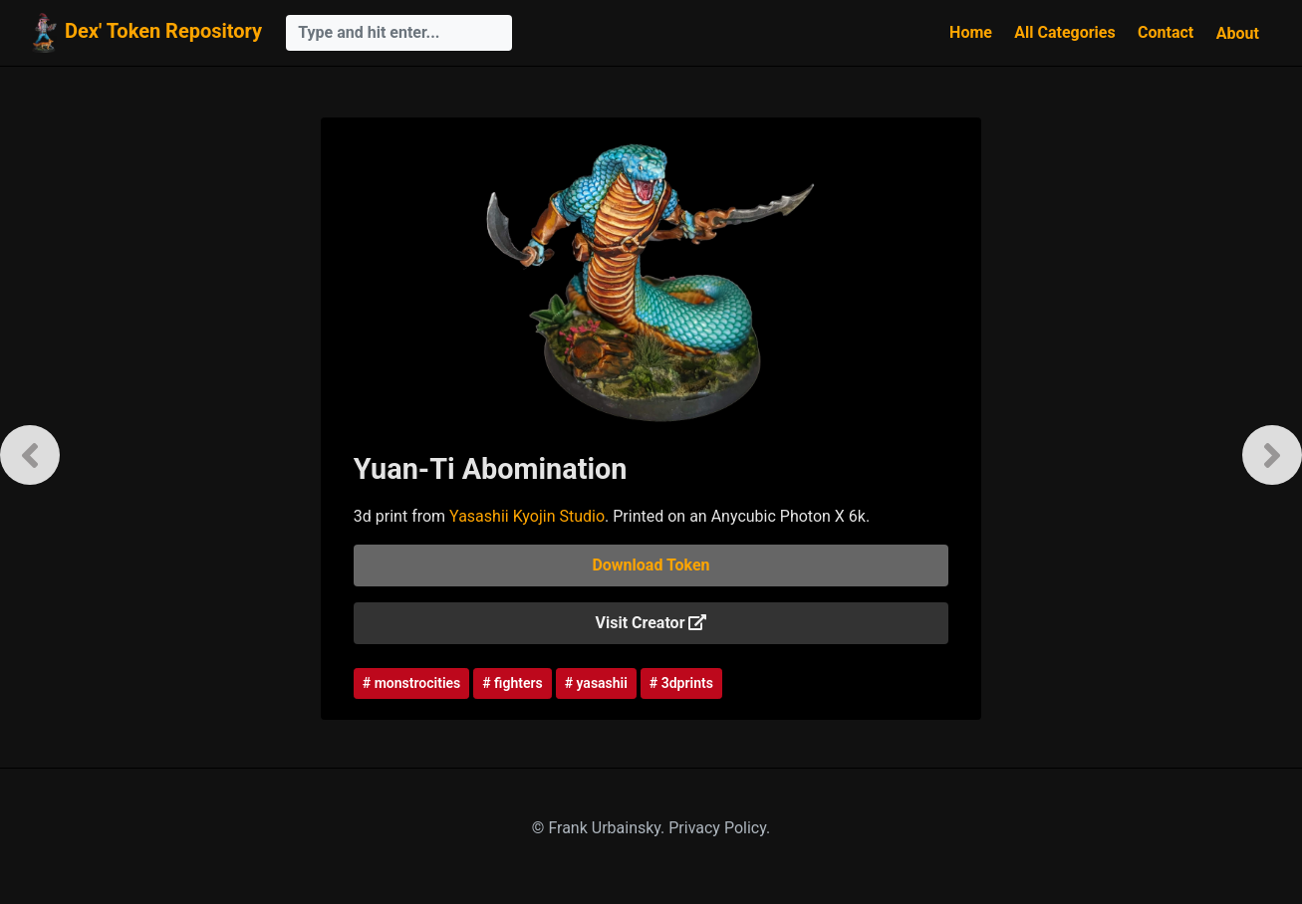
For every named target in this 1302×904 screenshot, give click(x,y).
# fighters (512, 683)
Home (970, 32)
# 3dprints (681, 683)
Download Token (650, 565)
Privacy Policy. (719, 827)
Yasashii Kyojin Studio (527, 516)
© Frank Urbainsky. (600, 827)
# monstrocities (411, 683)
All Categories (1064, 32)
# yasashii (596, 683)
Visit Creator (650, 622)
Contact (1165, 32)
